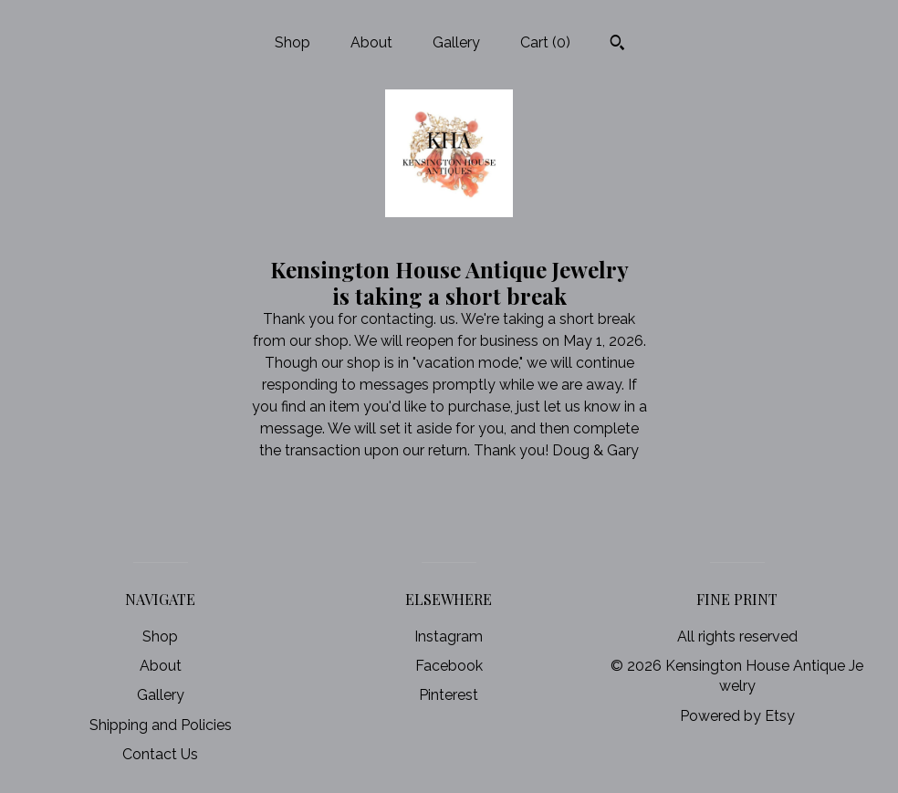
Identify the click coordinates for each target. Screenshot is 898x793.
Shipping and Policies (160, 725)
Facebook (449, 665)
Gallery (456, 42)
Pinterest (448, 695)
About (371, 42)
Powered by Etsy (737, 716)
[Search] (617, 45)
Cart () (545, 42)
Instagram (448, 636)
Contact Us (160, 754)
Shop (292, 42)
